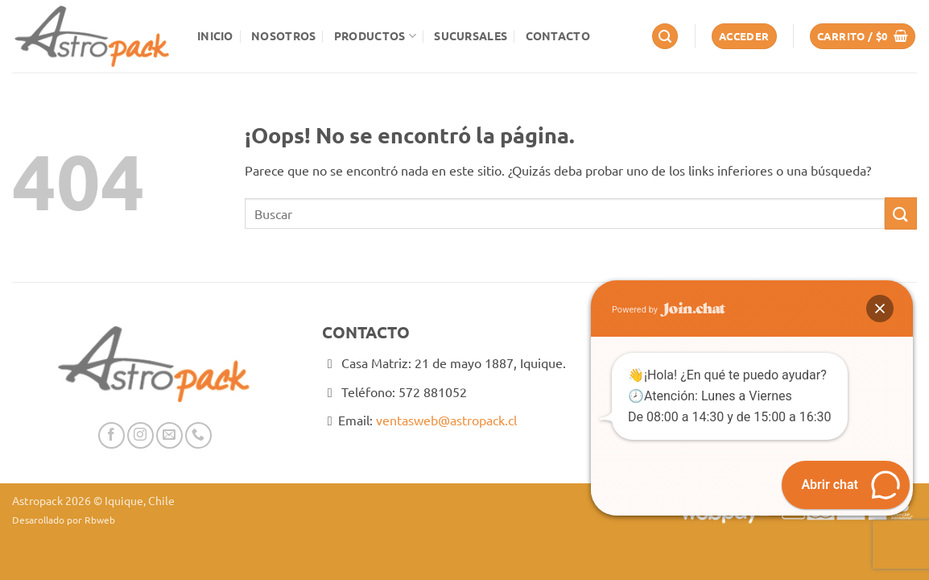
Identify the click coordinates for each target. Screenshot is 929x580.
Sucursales (470, 35)
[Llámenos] (198, 435)
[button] (665, 36)
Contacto (558, 35)
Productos (375, 36)
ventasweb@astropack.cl (446, 420)
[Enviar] (901, 213)
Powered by (668, 309)
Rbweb (100, 519)
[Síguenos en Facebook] (111, 435)
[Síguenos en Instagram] (140, 435)
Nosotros (283, 35)
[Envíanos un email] (169, 435)
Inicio (215, 35)
